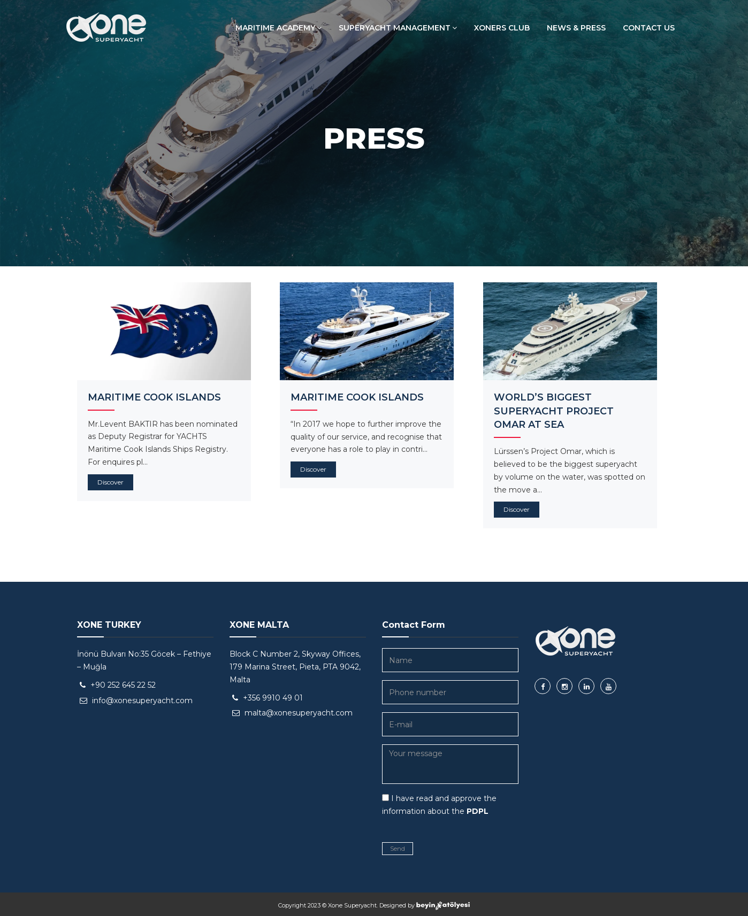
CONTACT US (649, 28)
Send (397, 848)
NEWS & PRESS (576, 28)
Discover (110, 482)
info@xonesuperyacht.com (142, 700)
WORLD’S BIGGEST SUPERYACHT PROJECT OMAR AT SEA (554, 410)
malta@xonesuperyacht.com (299, 713)
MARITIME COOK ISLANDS (154, 397)
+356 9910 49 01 (273, 698)
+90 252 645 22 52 (123, 685)
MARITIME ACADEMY (278, 28)
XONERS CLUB (502, 28)
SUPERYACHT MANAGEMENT (398, 28)
